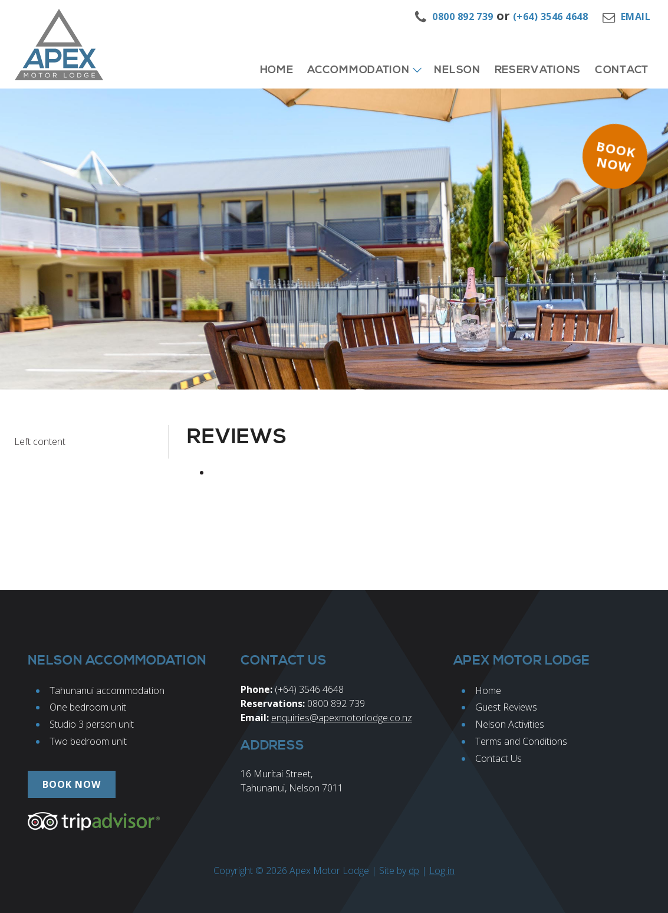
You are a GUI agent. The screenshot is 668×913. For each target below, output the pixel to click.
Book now (616, 156)
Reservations (538, 70)
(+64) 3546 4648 (550, 16)
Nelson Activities (509, 724)
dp (414, 870)
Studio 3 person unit (92, 724)
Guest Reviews (506, 707)
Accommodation (358, 70)
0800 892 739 (462, 16)
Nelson (457, 70)
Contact (622, 70)
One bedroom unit (88, 707)
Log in (442, 870)
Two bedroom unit (88, 741)
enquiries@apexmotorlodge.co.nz (341, 717)
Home (277, 70)
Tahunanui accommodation (107, 690)
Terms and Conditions (521, 741)
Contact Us (498, 758)
